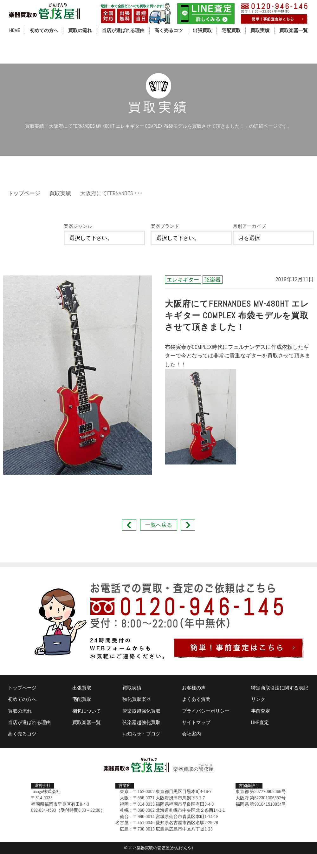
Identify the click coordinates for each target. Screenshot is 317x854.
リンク (258, 699)
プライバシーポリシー (206, 711)
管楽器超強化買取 (141, 711)
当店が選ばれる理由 (123, 30)
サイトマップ (196, 722)
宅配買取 (231, 30)
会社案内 (191, 734)
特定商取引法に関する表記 (279, 688)
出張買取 (202, 30)
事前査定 (260, 711)
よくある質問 (196, 699)
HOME (14, 30)
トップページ (24, 193)
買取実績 (259, 30)
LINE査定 (260, 722)
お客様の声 (194, 688)
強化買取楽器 (136, 699)
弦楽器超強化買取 (141, 722)
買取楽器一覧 (293, 30)
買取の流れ (80, 30)
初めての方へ (44, 30)
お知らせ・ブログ (141, 734)
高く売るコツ (168, 30)
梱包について (86, 711)
